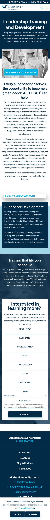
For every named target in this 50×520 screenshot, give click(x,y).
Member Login (39, 2)
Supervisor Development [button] (20, 195)
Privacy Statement (26, 508)
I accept (18, 514)
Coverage (25, 457)
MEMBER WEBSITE (26, 492)
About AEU (25, 452)
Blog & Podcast (25, 463)
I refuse (33, 514)
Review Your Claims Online (26, 487)
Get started (26, 441)
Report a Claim (18, 2)
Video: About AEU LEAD (22, 72)
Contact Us (25, 468)
